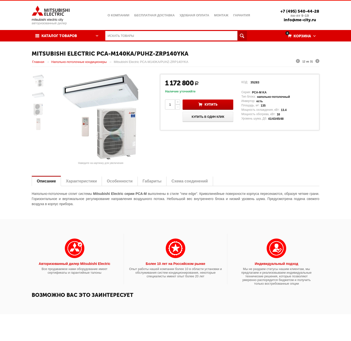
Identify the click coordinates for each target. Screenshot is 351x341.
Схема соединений (189, 181)
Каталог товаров (59, 36)
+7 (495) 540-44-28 (299, 11)
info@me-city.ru (300, 19)
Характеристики (81, 181)
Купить (211, 104)
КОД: (244, 82)
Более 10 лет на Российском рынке (175, 264)
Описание (46, 181)
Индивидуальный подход (276, 264)
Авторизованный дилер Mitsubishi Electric (74, 264)
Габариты (152, 181)
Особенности (119, 181)
